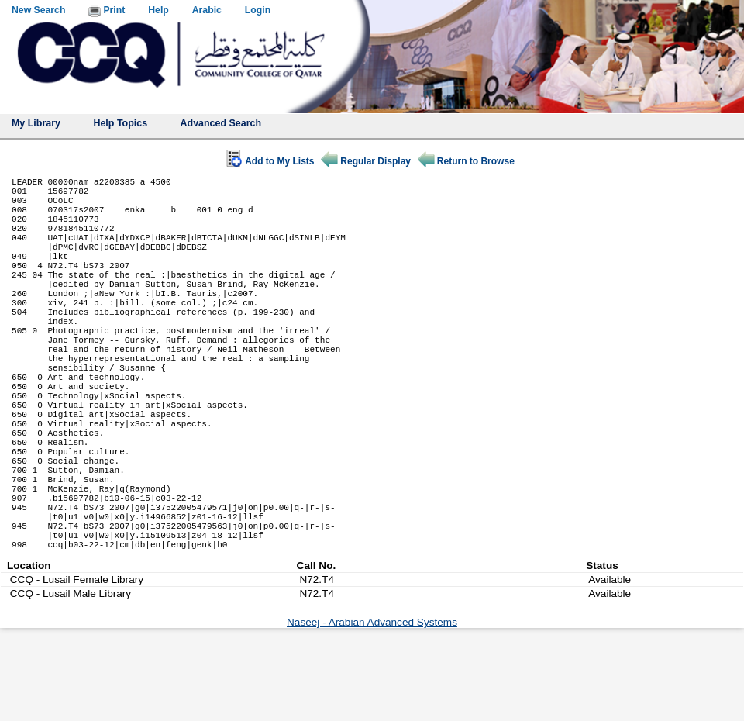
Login (257, 10)
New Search (38, 10)
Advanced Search (221, 123)
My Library (36, 123)
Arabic (207, 10)
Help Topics (120, 123)
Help (158, 10)
